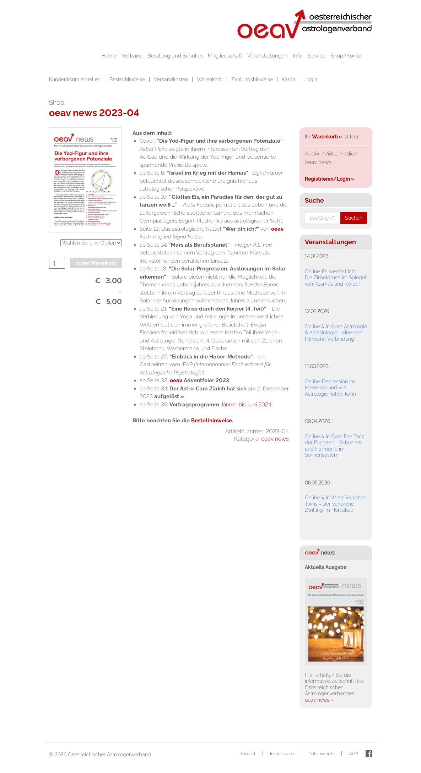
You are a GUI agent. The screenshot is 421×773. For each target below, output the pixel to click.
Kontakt (247, 753)
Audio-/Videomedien (331, 153)
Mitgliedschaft (225, 56)
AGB (353, 753)
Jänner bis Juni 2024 (246, 404)
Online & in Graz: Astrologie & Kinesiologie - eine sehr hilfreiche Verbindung (336, 333)
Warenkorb (210, 79)
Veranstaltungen (267, 56)
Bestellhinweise (127, 79)
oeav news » (319, 700)
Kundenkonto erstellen (75, 79)
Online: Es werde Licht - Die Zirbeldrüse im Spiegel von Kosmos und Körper (335, 278)
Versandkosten (171, 79)
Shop (56, 102)
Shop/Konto (345, 56)
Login (310, 79)
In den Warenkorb (96, 263)
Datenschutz (321, 753)
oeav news (275, 438)
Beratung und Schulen (175, 56)
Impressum (282, 753)
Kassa (289, 79)
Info (297, 56)
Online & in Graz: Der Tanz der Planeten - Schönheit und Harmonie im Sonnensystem (334, 446)
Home (109, 56)
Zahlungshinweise (252, 79)
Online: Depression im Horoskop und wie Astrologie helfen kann (330, 388)
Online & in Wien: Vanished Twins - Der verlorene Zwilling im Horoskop (336, 504)
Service (316, 56)
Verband (132, 56)
